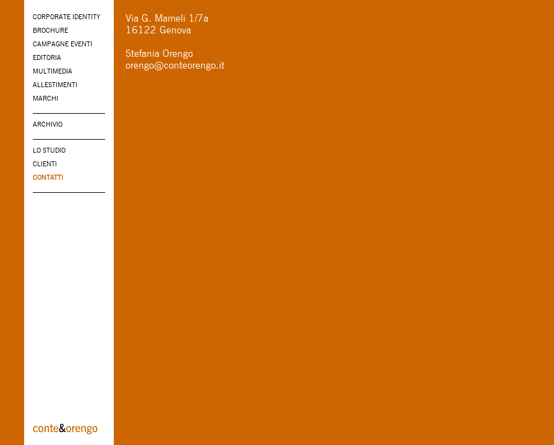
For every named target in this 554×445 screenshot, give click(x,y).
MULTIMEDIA (52, 71)
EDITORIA (47, 57)
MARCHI (45, 98)
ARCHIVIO (47, 124)
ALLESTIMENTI (55, 84)
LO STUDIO (49, 150)
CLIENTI (45, 163)
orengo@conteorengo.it (175, 65)
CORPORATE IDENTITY (66, 16)
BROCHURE (50, 30)
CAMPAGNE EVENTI (62, 44)
